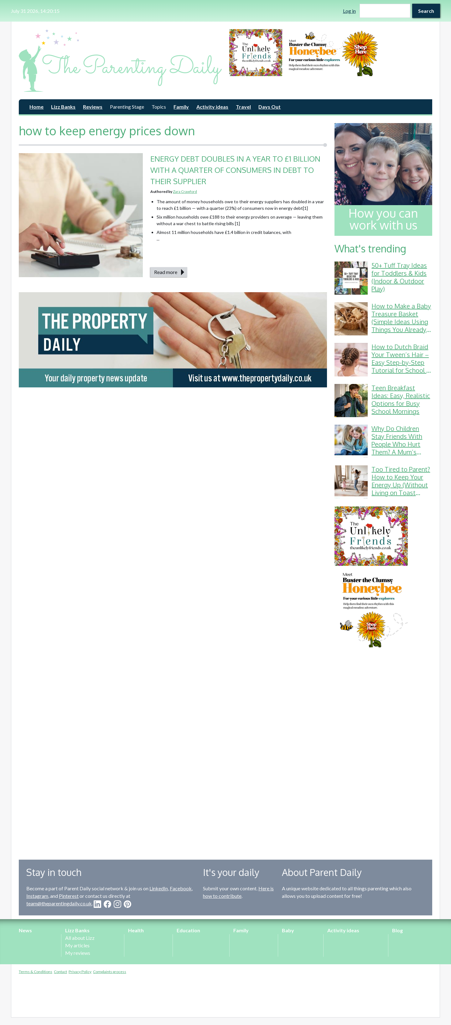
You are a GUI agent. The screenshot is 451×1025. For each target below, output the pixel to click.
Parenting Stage (127, 107)
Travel (243, 107)
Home (36, 107)
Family (181, 107)
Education (188, 930)
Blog (397, 930)
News (25, 930)
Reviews (92, 107)
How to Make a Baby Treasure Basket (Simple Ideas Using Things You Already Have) (401, 321)
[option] (330, 52)
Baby (288, 930)
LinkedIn (158, 888)
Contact (60, 971)
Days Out (269, 107)
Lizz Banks (63, 107)
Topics (159, 107)
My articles (77, 945)
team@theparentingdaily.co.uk (59, 903)
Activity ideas (212, 107)
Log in (349, 11)
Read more (165, 272)
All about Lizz (80, 938)
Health (136, 930)
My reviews (77, 953)
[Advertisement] (383, 749)
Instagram (37, 896)
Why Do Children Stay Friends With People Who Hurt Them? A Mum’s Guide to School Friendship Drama (396, 448)
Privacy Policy (80, 971)
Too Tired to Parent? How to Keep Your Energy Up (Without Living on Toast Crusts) (400, 485)
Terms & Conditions (35, 971)
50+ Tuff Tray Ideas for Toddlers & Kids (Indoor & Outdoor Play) (399, 277)
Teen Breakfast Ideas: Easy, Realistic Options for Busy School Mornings (400, 399)
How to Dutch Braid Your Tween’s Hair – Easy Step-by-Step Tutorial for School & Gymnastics (401, 362)
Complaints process (109, 971)
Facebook (181, 888)
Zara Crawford (185, 191)
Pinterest (69, 896)
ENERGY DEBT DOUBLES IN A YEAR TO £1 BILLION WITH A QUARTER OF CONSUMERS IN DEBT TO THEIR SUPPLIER (235, 170)
